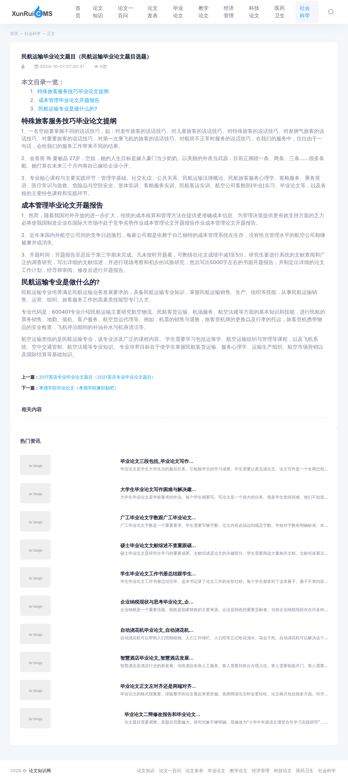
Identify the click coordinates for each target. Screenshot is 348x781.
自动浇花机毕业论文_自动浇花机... (157, 630)
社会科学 (32, 33)
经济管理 (260, 770)
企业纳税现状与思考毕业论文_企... (157, 602)
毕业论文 (216, 770)
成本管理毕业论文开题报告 (69, 100)
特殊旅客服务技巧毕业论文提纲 (73, 91)
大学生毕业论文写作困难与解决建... (158, 489)
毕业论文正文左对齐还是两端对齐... (158, 686)
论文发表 (194, 770)
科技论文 (283, 770)
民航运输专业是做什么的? (67, 109)
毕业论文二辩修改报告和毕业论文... (162, 714)
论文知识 (146, 770)
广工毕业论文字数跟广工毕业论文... (158, 517)
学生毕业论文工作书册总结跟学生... (158, 573)
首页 (14, 33)
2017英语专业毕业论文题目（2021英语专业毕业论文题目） (97, 377)
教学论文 (238, 770)
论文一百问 (170, 770)
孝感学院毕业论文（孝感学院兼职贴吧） (79, 387)
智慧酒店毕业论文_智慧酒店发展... (157, 658)
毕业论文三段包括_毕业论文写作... (157, 461)
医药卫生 (305, 770)
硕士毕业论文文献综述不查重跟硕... (158, 545)
